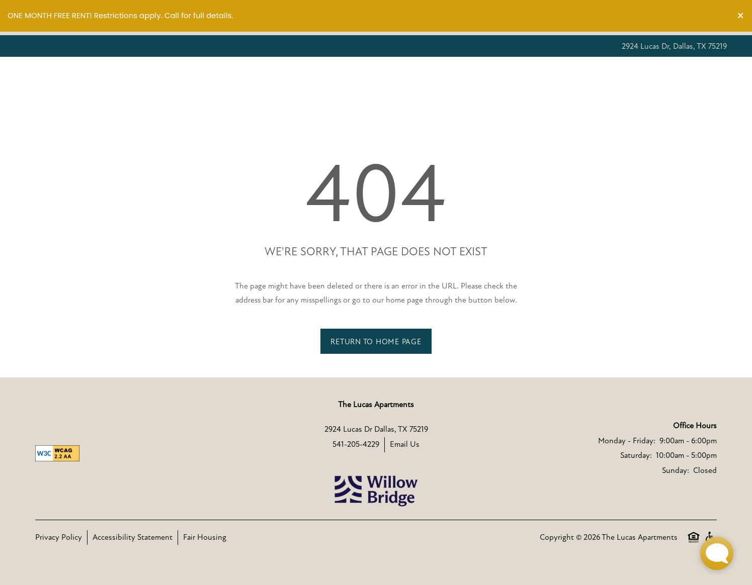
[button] (740, 16)
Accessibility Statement (133, 537)
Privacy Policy (58, 537)
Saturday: (636, 455)
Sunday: (675, 470)
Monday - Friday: (626, 441)
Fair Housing (204, 537)
